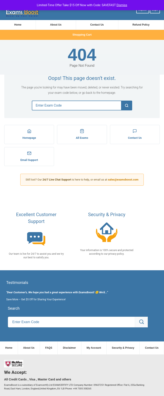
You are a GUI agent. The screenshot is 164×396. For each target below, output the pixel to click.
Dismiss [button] (122, 5)
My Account (94, 347)
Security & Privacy (123, 347)
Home (17, 24)
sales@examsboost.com (123, 179)
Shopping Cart (82, 34)
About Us (56, 24)
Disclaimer (69, 347)
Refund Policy (140, 24)
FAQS (48, 347)
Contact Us (97, 24)
